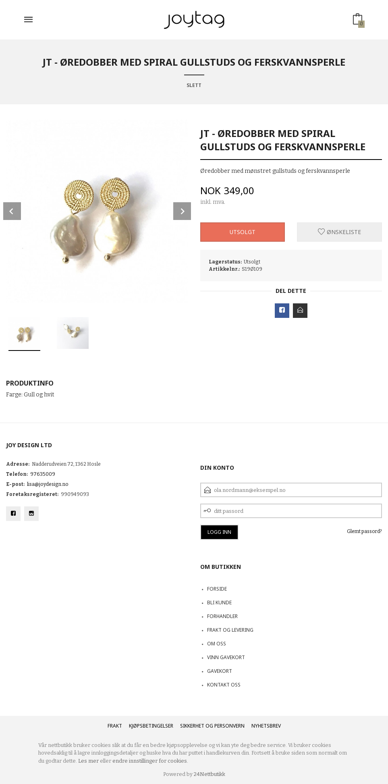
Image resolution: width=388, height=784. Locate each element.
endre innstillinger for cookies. (150, 761)
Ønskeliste (339, 232)
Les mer (88, 761)
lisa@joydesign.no (47, 484)
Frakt (115, 725)
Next (182, 211)
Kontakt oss (224, 684)
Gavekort (219, 671)
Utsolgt (242, 232)
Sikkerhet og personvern (212, 725)
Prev (12, 211)
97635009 (42, 474)
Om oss (216, 643)
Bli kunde (219, 602)
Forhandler (222, 616)
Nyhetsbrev (266, 725)
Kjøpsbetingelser (151, 725)
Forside (217, 588)
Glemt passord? (364, 531)
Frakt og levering (230, 629)
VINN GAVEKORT (226, 657)
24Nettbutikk (209, 774)
